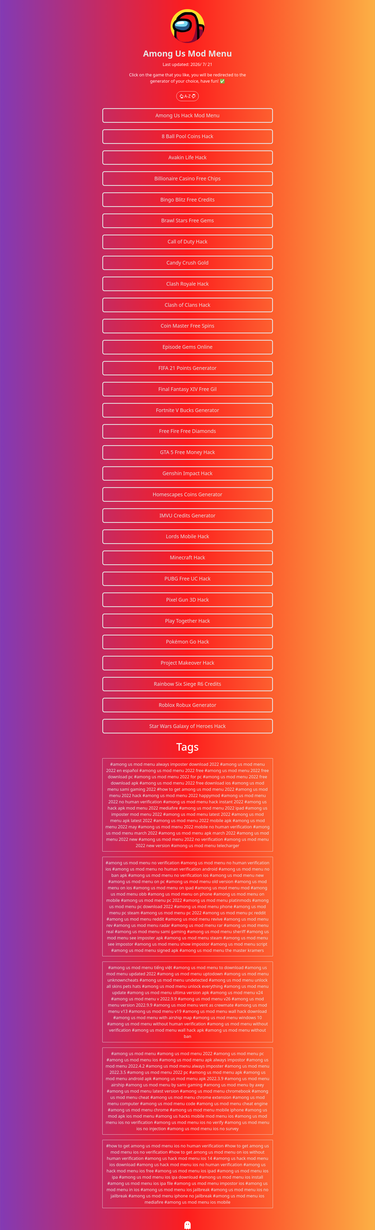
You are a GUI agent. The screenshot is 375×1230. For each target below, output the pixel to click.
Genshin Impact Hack (187, 473)
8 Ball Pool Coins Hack (187, 136)
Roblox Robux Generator (187, 704)
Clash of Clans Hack (187, 304)
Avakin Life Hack (187, 157)
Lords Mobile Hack (187, 536)
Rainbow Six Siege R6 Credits (187, 683)
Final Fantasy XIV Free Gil (187, 389)
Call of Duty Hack (188, 241)
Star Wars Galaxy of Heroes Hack (187, 726)
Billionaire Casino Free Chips (187, 178)
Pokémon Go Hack (187, 641)
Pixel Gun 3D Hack (187, 599)
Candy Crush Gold (187, 262)
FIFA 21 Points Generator (187, 367)
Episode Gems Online (187, 346)
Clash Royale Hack (187, 283)
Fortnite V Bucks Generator (187, 410)
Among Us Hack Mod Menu (187, 115)
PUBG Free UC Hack (188, 578)
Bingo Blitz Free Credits (187, 199)
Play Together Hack (187, 620)
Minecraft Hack (187, 557)
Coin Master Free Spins (187, 325)
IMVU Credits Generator (187, 515)
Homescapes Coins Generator (187, 494)
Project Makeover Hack (187, 662)
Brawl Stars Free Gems (187, 220)
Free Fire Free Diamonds (187, 431)
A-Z (188, 96)
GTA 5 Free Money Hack (187, 452)
